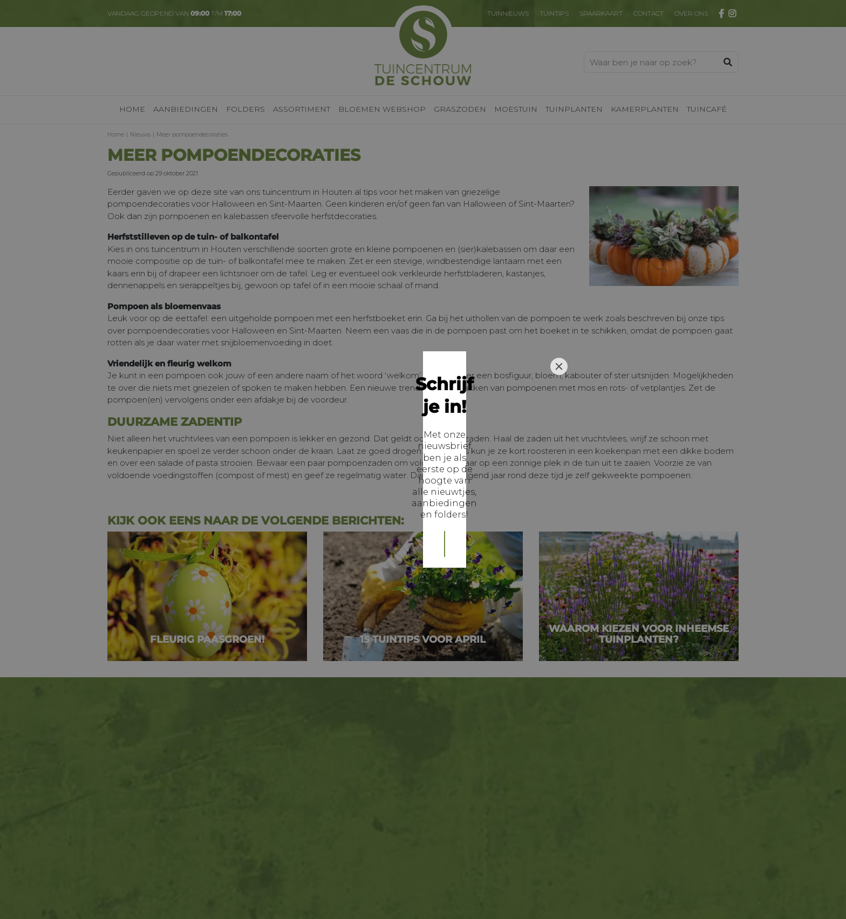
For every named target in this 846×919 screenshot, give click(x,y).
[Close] (559, 383)
